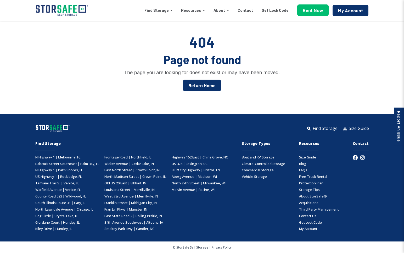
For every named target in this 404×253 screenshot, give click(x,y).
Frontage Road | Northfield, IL (127, 157)
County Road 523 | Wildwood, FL (60, 196)
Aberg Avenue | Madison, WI (194, 176)
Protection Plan (311, 183)
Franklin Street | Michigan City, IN (130, 203)
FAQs (303, 170)
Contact (245, 10)
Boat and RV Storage (258, 157)
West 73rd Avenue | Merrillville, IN (131, 196)
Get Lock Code (275, 10)
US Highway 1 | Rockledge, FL (58, 176)
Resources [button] (191, 10)
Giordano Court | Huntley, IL (57, 222)
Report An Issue (398, 126)
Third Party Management (319, 209)
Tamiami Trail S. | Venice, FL (57, 183)
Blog (302, 164)
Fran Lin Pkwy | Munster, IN (125, 209)
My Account (350, 10)
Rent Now (313, 10)
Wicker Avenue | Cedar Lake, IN (129, 164)
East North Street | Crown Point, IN (132, 170)
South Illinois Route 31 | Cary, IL (60, 203)
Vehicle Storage (254, 176)
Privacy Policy (222, 247)
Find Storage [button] (157, 10)
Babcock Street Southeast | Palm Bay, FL (67, 164)
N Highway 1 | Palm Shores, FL (59, 170)
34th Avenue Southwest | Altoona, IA (133, 222)
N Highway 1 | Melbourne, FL (57, 157)
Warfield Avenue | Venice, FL (58, 190)
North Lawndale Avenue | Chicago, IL (64, 209)
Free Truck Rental (313, 176)
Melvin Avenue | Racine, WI (193, 190)
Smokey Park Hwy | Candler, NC (129, 229)
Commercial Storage (258, 170)
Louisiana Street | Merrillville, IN (129, 190)
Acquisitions (308, 203)
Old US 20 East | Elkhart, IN (125, 183)
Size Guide (307, 157)
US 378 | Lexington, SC (189, 164)
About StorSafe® (313, 196)
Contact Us (307, 216)
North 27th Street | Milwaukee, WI (199, 183)
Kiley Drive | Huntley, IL (53, 229)
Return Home (202, 85)
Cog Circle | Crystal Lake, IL (56, 216)
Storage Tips (309, 190)
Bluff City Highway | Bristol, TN (196, 170)
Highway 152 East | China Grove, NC (200, 157)
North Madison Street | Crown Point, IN (135, 176)
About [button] (220, 10)
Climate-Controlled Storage (263, 164)
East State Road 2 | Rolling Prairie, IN (133, 216)
